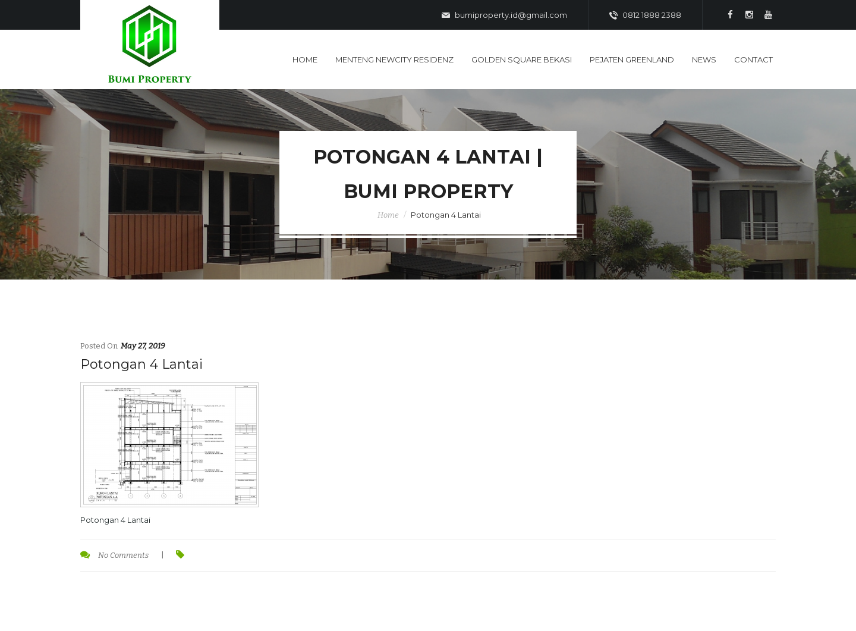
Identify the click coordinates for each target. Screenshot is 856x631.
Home (304, 59)
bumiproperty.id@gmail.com (504, 15)
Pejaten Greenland (632, 59)
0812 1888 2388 (645, 15)
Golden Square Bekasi (521, 59)
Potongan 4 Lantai (141, 364)
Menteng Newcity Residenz (394, 59)
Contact (753, 59)
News (704, 59)
